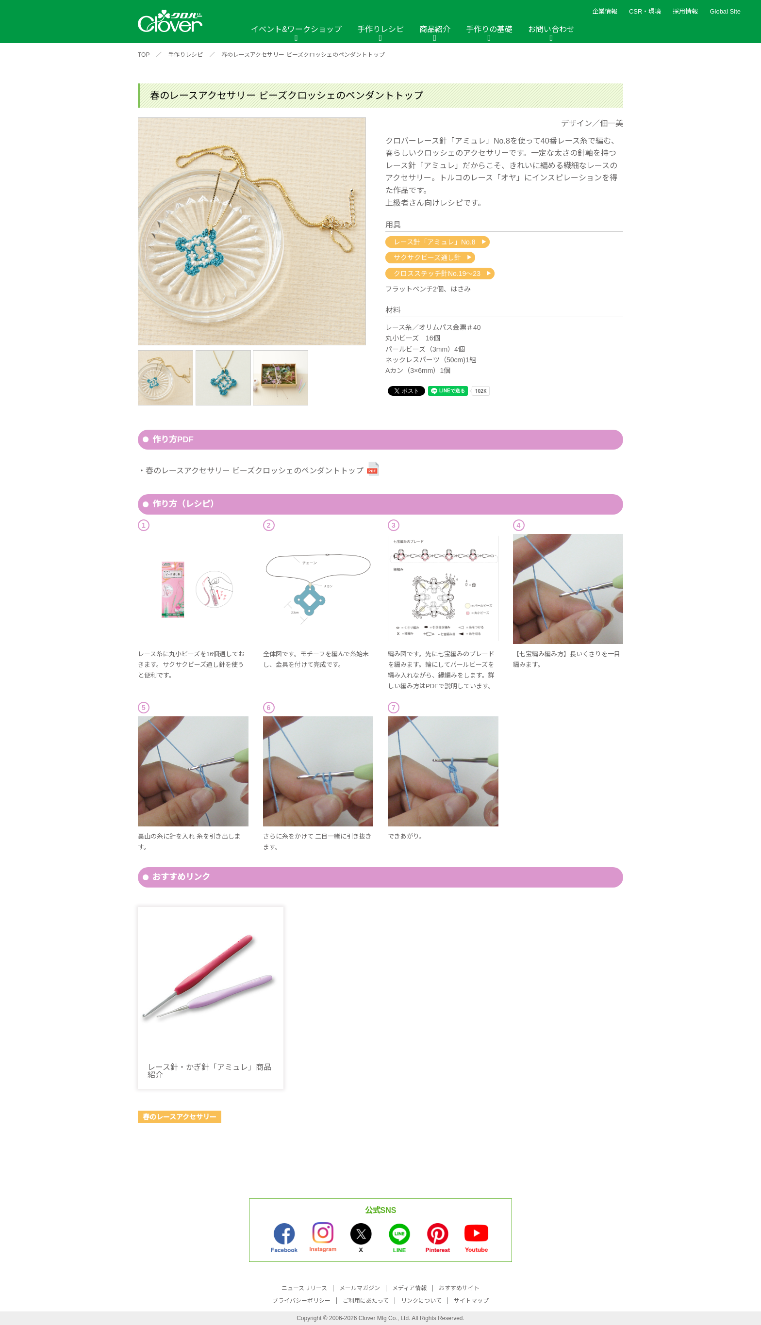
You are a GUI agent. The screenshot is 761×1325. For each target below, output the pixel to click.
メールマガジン (359, 1288)
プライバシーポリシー (301, 1300)
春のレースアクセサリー (179, 1117)
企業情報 (604, 11)
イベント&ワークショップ (296, 29)
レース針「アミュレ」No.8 (435, 242)
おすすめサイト (459, 1288)
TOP (143, 54)
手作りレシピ (380, 29)
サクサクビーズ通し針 (427, 257)
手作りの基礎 (489, 29)
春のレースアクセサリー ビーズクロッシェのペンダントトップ (302, 54)
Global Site (725, 11)
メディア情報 (409, 1288)
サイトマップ (471, 1300)
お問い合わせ (551, 29)
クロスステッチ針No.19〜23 (437, 273)
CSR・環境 (645, 11)
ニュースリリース (304, 1288)
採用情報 (685, 11)
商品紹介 (434, 29)
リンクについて (421, 1300)
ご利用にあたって (366, 1300)
